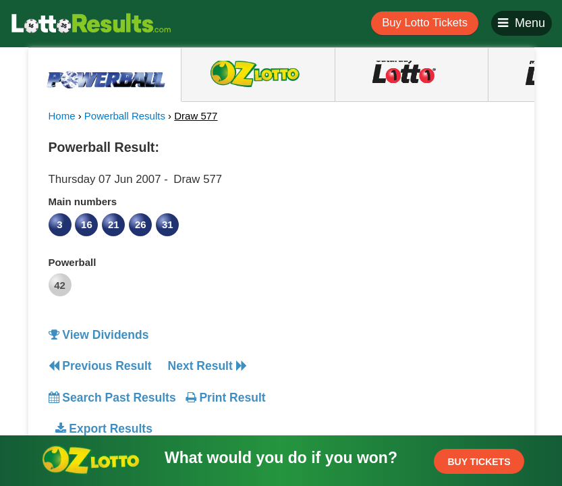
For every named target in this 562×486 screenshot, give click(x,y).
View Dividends (99, 335)
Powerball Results (124, 116)
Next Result (207, 366)
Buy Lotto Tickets (425, 22)
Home (62, 116)
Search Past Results (112, 397)
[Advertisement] (404, 218)
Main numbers (83, 201)
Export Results (103, 428)
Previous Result (100, 366)
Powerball (72, 262)
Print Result (226, 397)
